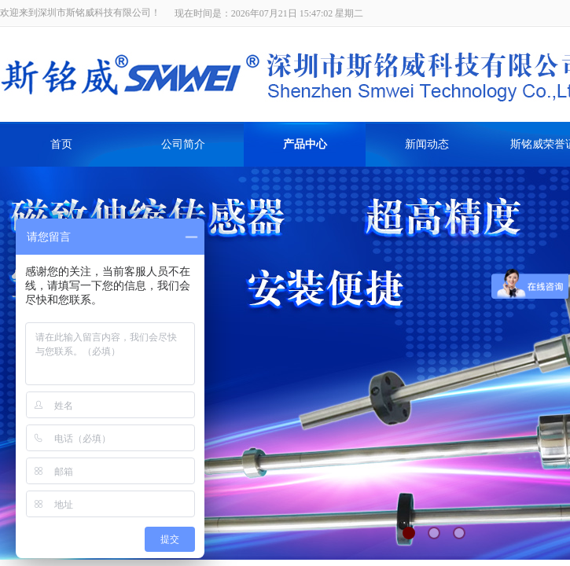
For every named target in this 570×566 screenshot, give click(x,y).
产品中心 (305, 144)
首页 (61, 144)
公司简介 (183, 144)
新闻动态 (427, 144)
